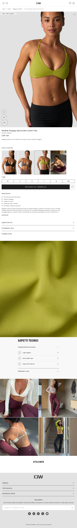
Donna (9, 9)
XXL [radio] (68, 181)
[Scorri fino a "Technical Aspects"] (38, 222)
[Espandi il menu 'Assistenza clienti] (38, 493)
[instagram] (34, 514)
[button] (38, 228)
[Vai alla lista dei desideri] (70, 3)
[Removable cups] (4, 117)
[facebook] (29, 514)
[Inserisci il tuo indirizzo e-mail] (35, 507)
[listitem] (10, 162)
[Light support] (4, 111)
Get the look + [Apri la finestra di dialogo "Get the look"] (8, 13)
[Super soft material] (4, 123)
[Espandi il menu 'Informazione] (38, 488)
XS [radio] (7, 181)
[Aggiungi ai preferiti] (72, 186)
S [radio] (19, 181)
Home (3, 9)
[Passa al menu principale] (3, 3)
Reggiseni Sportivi (17, 9)
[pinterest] (38, 514)
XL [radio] (56, 181)
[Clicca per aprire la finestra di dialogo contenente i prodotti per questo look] (19, 398)
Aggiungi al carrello (35, 187)
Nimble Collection (7, 133)
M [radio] (32, 181)
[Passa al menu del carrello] (73, 3)
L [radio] (44, 181)
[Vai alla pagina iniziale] (38, 3)
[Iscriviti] (72, 508)
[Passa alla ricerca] (7, 3)
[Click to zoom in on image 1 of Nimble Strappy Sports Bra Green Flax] (38, 69)
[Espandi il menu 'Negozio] (38, 482)
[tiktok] (43, 514)
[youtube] (47, 514)
